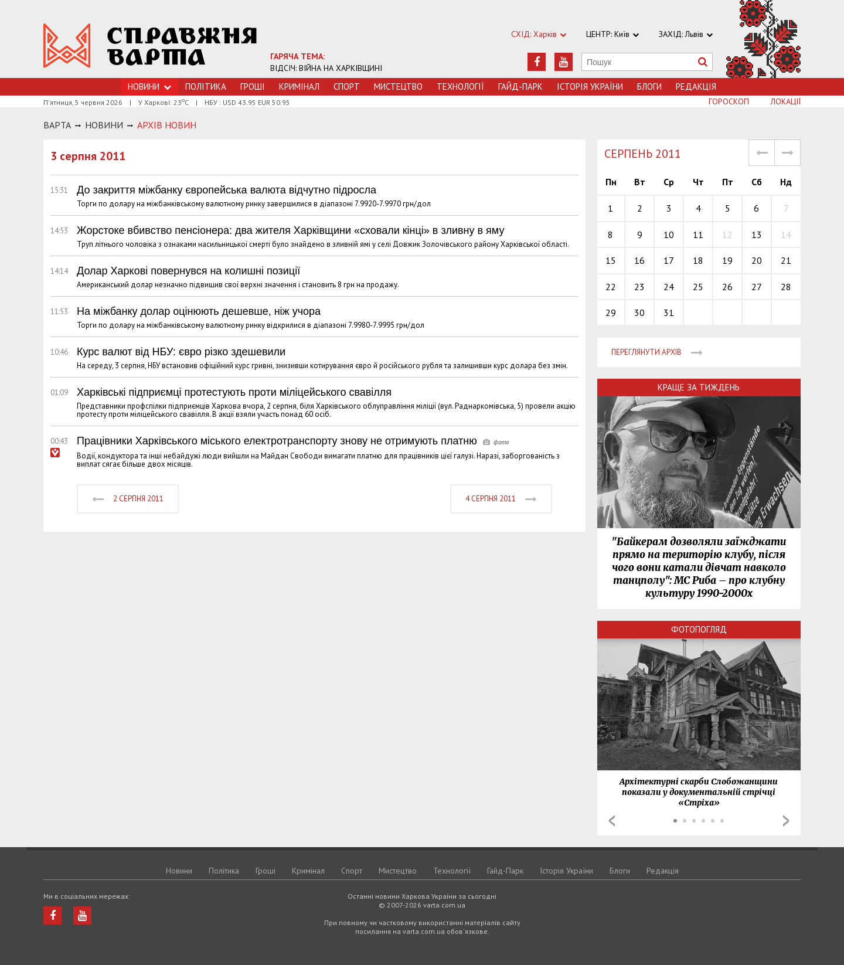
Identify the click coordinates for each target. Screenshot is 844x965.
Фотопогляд (699, 629)
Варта (57, 125)
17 (668, 260)
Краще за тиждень (699, 387)
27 (756, 287)
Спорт (346, 86)
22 (610, 287)
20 (756, 260)
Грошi (252, 86)
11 (698, 234)
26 (727, 287)
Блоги (649, 86)
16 (639, 260)
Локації (786, 101)
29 (610, 312)
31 (668, 312)
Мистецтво (398, 86)
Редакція (696, 86)
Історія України (590, 86)
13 (756, 234)
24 (668, 287)
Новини (179, 870)
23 (639, 287)
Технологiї (460, 86)
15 (610, 260)
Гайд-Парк (520, 86)
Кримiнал (299, 86)
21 (786, 260)
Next (786, 821)
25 (698, 287)
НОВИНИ (104, 125)
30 (639, 312)
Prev (612, 821)
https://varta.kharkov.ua (150, 45)
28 (786, 287)
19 (727, 260)
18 (698, 260)
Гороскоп (729, 101)
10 (668, 234)
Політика (205, 86)
